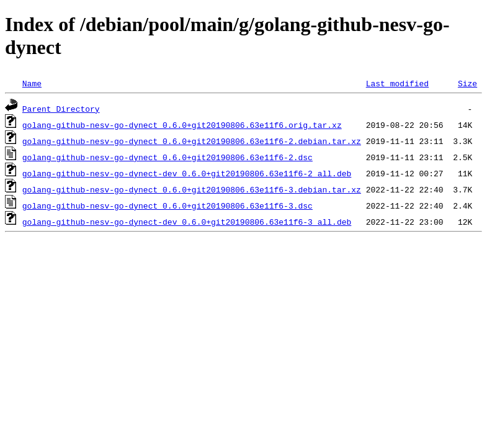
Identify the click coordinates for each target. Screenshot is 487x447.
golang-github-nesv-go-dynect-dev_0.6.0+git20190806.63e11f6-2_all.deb (186, 173)
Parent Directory (61, 108)
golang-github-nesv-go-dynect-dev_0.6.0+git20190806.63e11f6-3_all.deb (186, 221)
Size (467, 83)
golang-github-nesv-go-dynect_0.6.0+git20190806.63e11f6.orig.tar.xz (182, 124)
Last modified (397, 83)
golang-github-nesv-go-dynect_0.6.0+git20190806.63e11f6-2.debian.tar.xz (191, 141)
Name (32, 83)
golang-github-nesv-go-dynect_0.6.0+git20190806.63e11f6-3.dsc (167, 205)
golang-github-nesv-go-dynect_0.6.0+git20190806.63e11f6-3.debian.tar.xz (191, 189)
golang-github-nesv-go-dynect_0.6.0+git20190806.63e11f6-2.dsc (167, 157)
